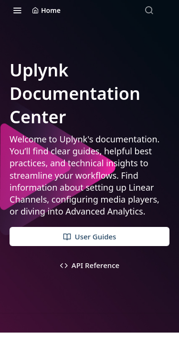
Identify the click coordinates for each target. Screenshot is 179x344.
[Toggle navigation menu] (17, 10)
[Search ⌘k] (149, 10)
